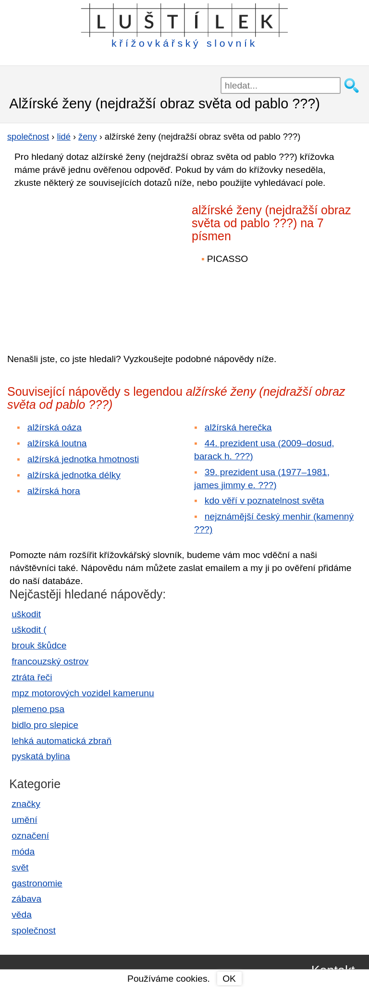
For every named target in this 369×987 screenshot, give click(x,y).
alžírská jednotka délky (74, 475)
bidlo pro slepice (45, 725)
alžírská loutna (57, 443)
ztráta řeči (32, 677)
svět (20, 867)
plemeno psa (38, 709)
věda (22, 914)
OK (229, 979)
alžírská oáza (54, 427)
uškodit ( (29, 629)
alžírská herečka (238, 427)
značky (26, 804)
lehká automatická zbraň (61, 741)
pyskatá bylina (41, 756)
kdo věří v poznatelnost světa (264, 500)
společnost (34, 930)
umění (24, 820)
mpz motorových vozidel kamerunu (83, 693)
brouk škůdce (39, 645)
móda (23, 851)
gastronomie (37, 883)
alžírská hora (53, 491)
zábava (26, 899)
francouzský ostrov (50, 661)
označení (30, 836)
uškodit (26, 614)
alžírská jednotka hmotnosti (83, 459)
